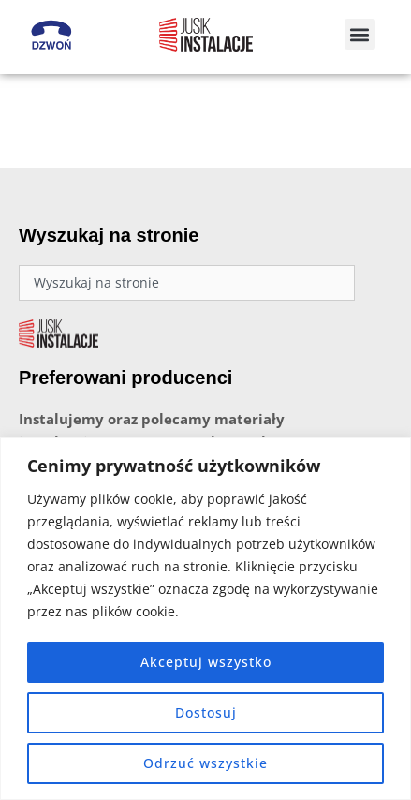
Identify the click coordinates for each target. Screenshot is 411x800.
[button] (360, 34)
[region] (205, 618)
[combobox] (187, 283)
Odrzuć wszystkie (205, 763)
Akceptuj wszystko (206, 662)
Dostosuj (206, 712)
